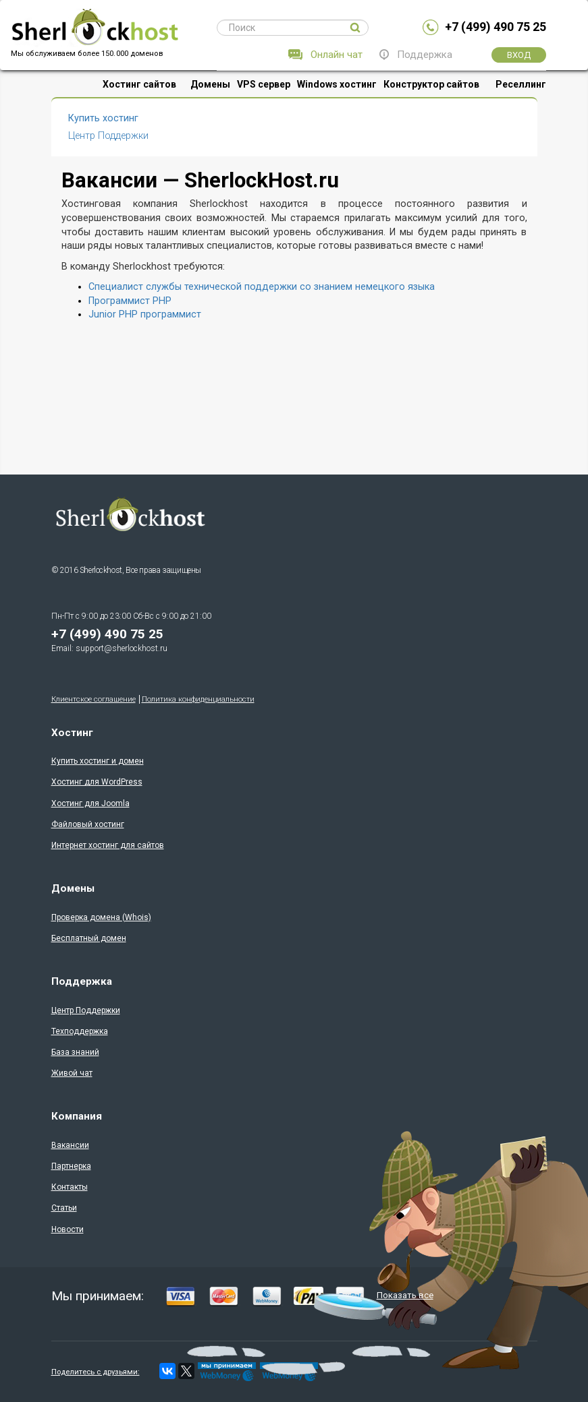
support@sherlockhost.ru (121, 648)
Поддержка (424, 55)
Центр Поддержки (108, 136)
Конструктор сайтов (431, 84)
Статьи (64, 1208)
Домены (210, 84)
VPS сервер (263, 84)
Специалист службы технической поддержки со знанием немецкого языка (261, 287)
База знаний (75, 1052)
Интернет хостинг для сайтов (107, 845)
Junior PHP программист (144, 314)
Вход (519, 55)
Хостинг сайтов (139, 84)
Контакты (69, 1187)
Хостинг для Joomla (90, 803)
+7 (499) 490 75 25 (495, 27)
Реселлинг (521, 84)
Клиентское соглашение (93, 699)
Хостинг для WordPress (96, 782)
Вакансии (70, 1145)
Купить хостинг (103, 118)
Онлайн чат (337, 55)
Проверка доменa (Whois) (101, 917)
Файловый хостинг (87, 824)
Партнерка (71, 1166)
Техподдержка (79, 1031)
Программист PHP (129, 301)
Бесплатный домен (88, 938)
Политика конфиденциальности (198, 699)
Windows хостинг (337, 84)
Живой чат (71, 1073)
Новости (67, 1229)
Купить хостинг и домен (97, 761)
